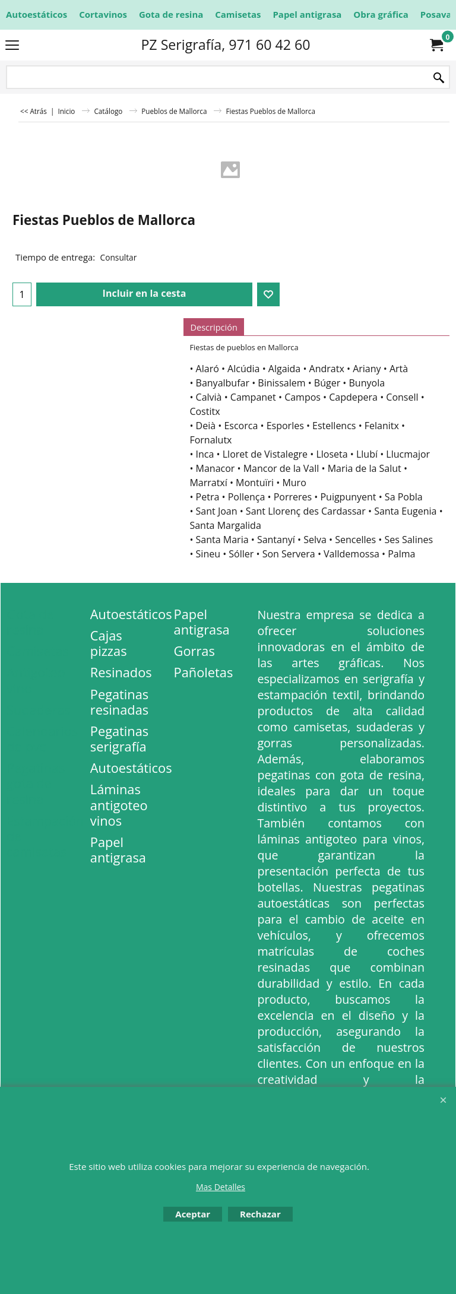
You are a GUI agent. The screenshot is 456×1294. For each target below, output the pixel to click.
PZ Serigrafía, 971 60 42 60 (225, 44)
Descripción (213, 327)
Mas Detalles (220, 1186)
